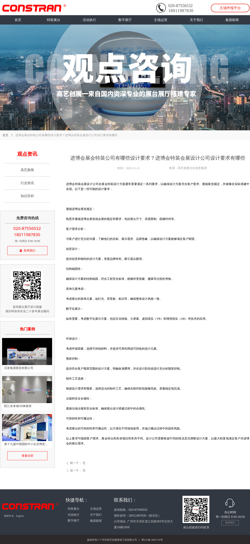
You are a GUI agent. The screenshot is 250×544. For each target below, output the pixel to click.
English (20, 515)
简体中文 (9, 515)
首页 (5, 135)
